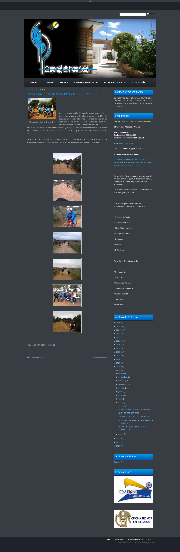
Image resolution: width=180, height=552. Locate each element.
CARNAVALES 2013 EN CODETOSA (133, 417)
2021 (118, 341)
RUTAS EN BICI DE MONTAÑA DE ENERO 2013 (62, 94)
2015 (118, 363)
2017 (118, 356)
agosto (121, 388)
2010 (118, 446)
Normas (50, 82)
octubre (121, 381)
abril (120, 399)
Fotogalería (138, 82)
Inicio (107, 540)
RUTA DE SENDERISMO (128, 413)
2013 (118, 370)
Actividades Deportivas (85, 82)
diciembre (122, 373)
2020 (118, 345)
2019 (118, 348)
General (117, 462)
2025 (118, 326)
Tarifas (64, 82)
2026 (118, 323)
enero (120, 434)
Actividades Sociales (115, 82)
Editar (150, 540)
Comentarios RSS (135, 540)
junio (120, 392)
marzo (120, 402)
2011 (118, 442)
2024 (118, 330)
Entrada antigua (98, 357)
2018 (118, 352)
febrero (121, 406)
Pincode (151, 543)
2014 (118, 367)
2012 (118, 439)
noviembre (122, 377)
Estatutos (35, 82)
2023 (118, 334)
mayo (120, 395)
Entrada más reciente (37, 357)
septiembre (122, 384)
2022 (118, 337)
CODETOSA (134, 543)
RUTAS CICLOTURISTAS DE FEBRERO (135, 409)
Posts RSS (119, 540)
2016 (118, 359)
